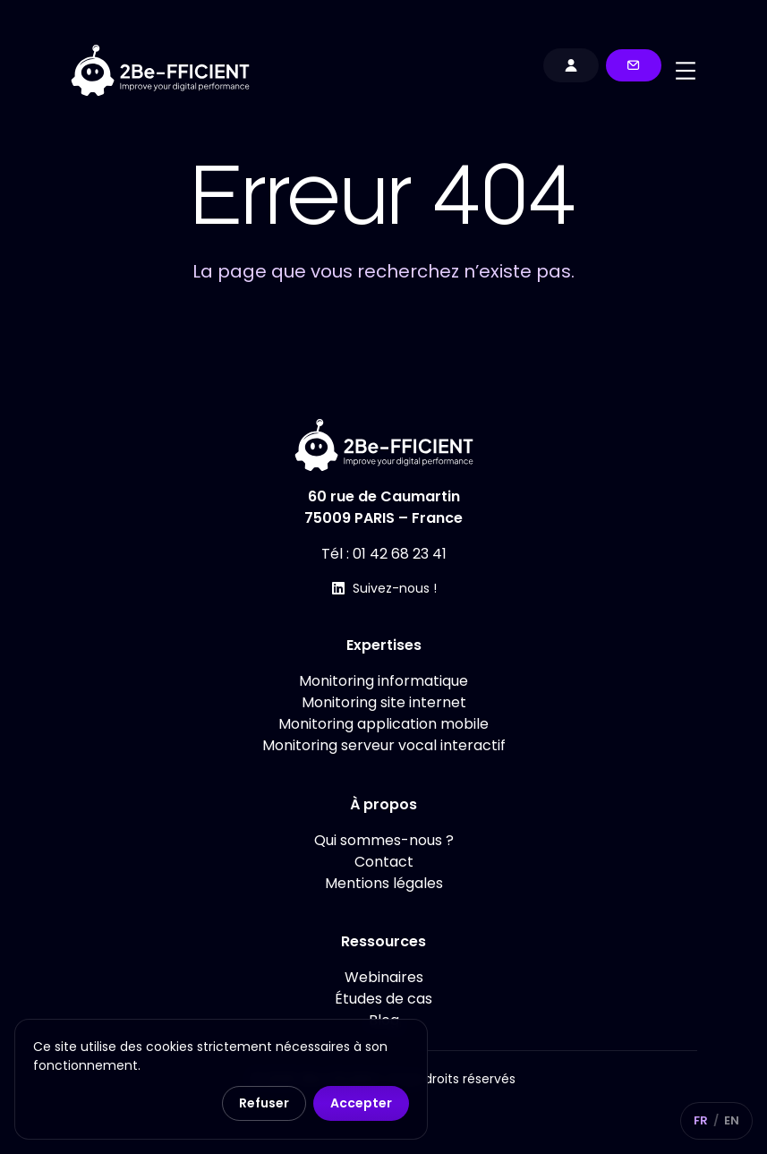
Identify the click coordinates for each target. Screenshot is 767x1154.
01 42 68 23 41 (400, 553)
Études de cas (383, 998)
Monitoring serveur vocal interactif (384, 745)
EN (731, 1120)
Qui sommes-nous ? (384, 840)
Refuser (264, 1103)
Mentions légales (384, 883)
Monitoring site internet (384, 702)
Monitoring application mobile (383, 724)
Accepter (361, 1103)
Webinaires (384, 977)
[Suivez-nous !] (338, 588)
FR (701, 1120)
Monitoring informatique (383, 681)
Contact (383, 861)
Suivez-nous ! (395, 588)
